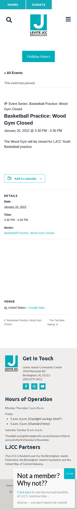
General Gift (13, 485)
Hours (13, 4)
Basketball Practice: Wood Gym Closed (29, 233)
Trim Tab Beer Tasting (56, 322)
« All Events (13, 73)
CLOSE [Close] (69, 473)
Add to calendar (25, 178)
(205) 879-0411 (33, 379)
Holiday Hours (38, 56)
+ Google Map (35, 307)
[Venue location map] (38, 269)
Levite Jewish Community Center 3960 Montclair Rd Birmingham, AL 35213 (42, 371)
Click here (24, 492)
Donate (38, 4)
